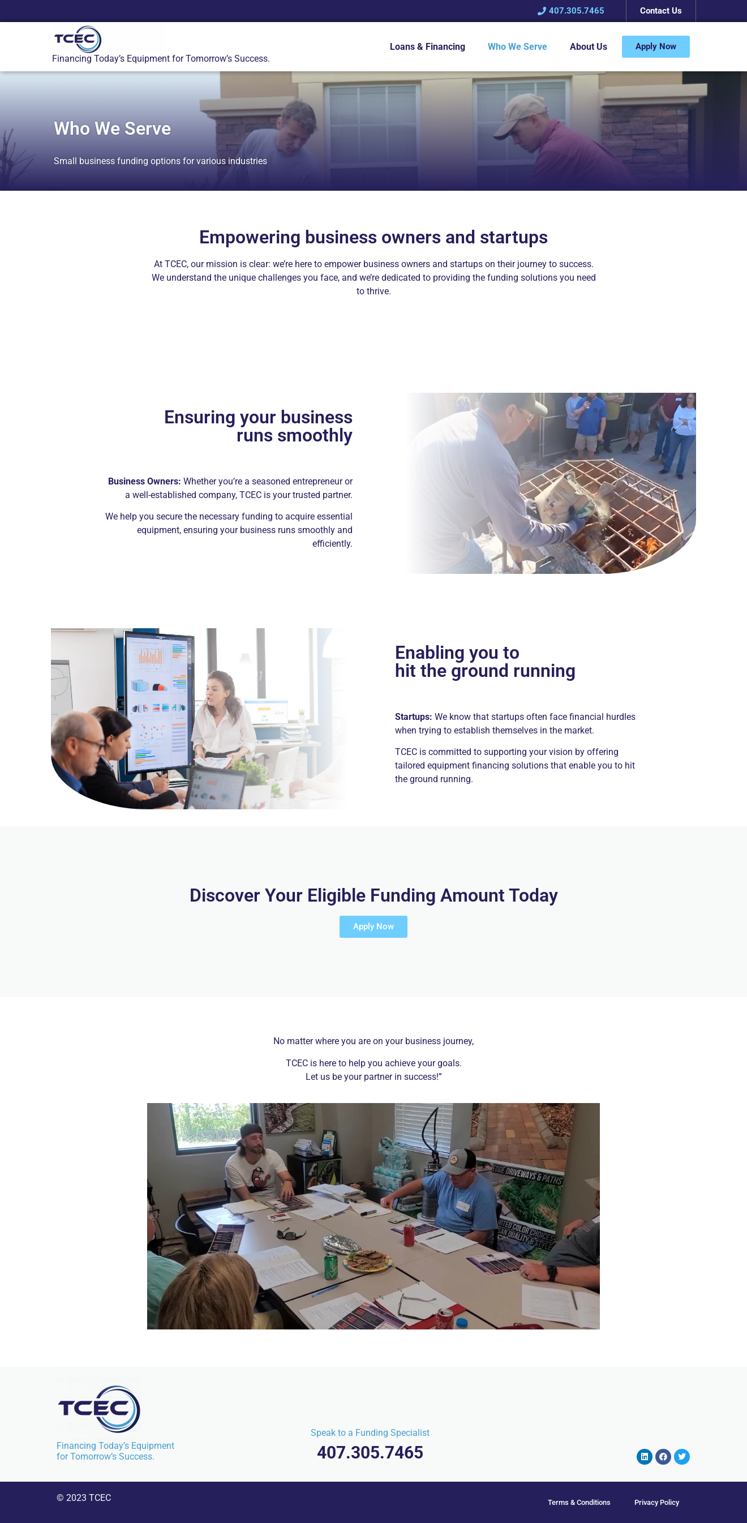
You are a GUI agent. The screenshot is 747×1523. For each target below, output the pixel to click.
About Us (588, 46)
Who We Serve (517, 46)
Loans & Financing (427, 46)
